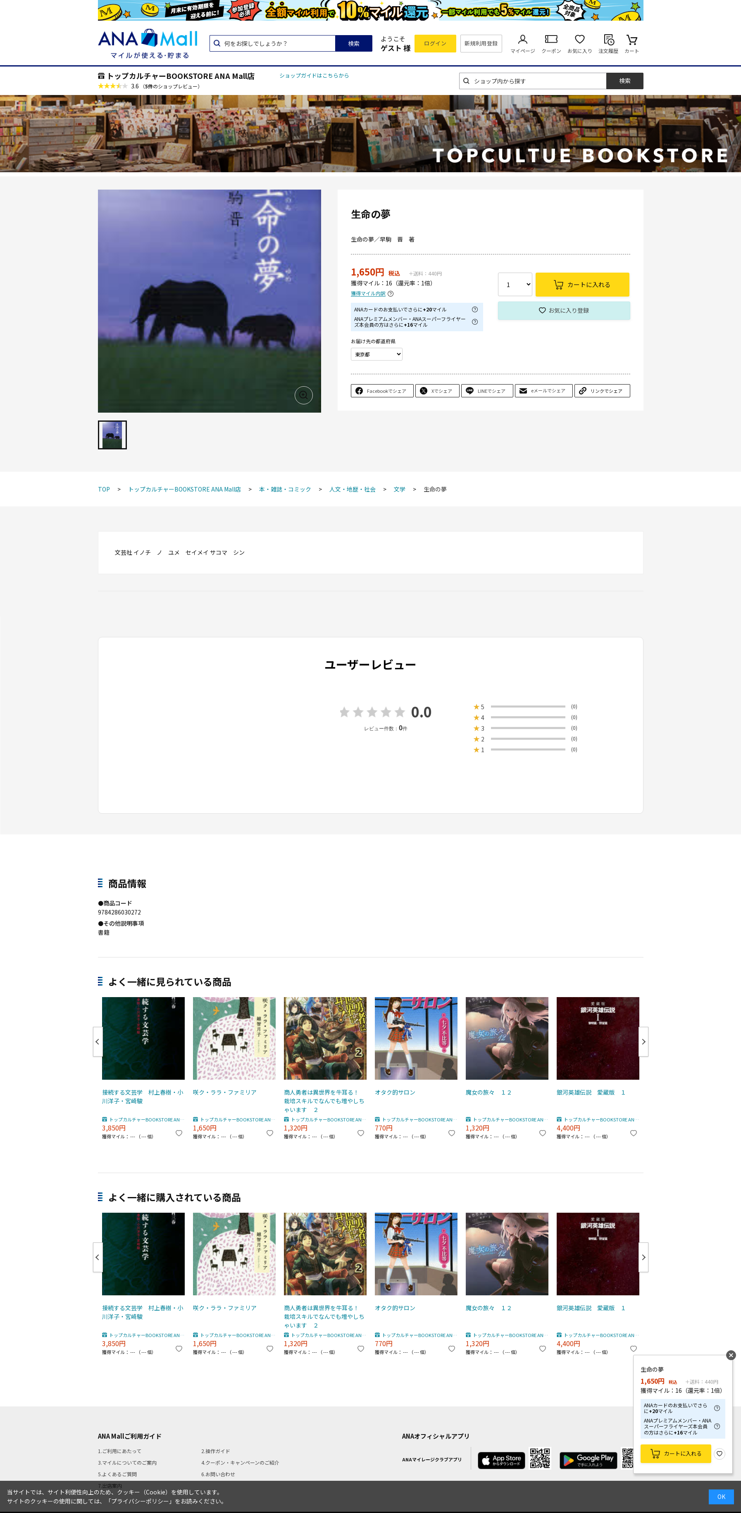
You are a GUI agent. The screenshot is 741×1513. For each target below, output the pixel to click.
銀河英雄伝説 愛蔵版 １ (591, 1092)
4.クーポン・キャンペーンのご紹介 (240, 1462)
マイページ (522, 50)
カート (631, 50)
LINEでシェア (491, 390)
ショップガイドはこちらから (314, 75)
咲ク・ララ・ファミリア (225, 1092)
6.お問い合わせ (218, 1473)
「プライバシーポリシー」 (140, 1501)
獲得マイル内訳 (368, 293)
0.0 (421, 711)
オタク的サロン (395, 1092)
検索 (354, 43)
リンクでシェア (606, 390)
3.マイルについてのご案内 (127, 1462)
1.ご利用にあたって (119, 1450)
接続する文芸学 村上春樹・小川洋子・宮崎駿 (142, 1096)
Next (643, 1042)
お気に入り (579, 50)
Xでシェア (441, 390)
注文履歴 (608, 50)
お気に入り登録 (568, 310)
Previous (98, 1042)
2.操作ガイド (215, 1450)
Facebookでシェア (386, 390)
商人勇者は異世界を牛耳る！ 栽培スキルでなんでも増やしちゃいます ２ (324, 1101)
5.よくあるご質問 (117, 1473)
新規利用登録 (481, 43)
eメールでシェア (548, 390)
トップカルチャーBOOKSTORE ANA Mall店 (181, 75)
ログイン (435, 43)
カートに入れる (683, 1453)
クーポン (551, 50)
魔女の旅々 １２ (489, 1092)
